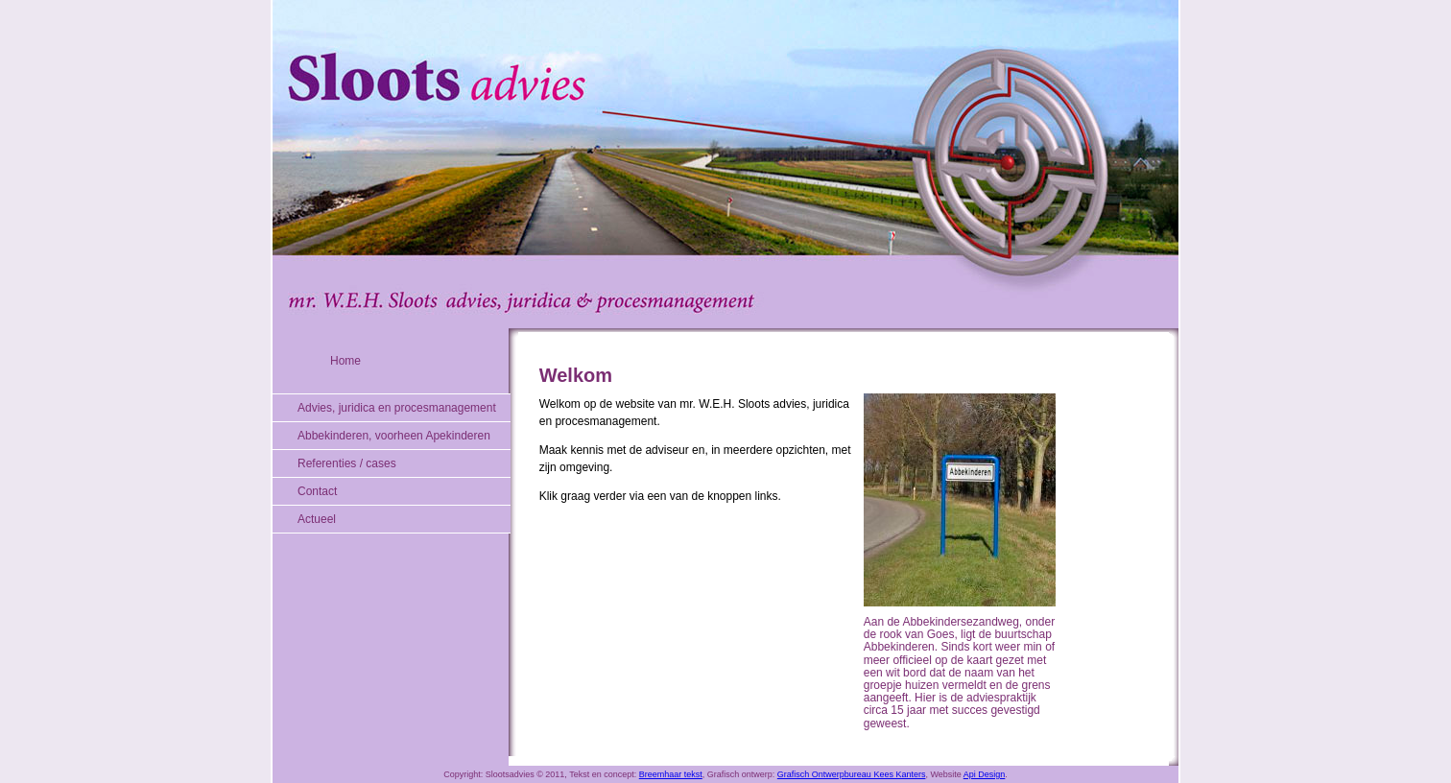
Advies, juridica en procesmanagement (396, 408)
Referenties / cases (346, 463)
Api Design (984, 774)
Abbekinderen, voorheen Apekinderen (393, 435)
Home (345, 361)
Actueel (316, 519)
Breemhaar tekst (670, 774)
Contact (317, 491)
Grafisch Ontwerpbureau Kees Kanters (851, 774)
